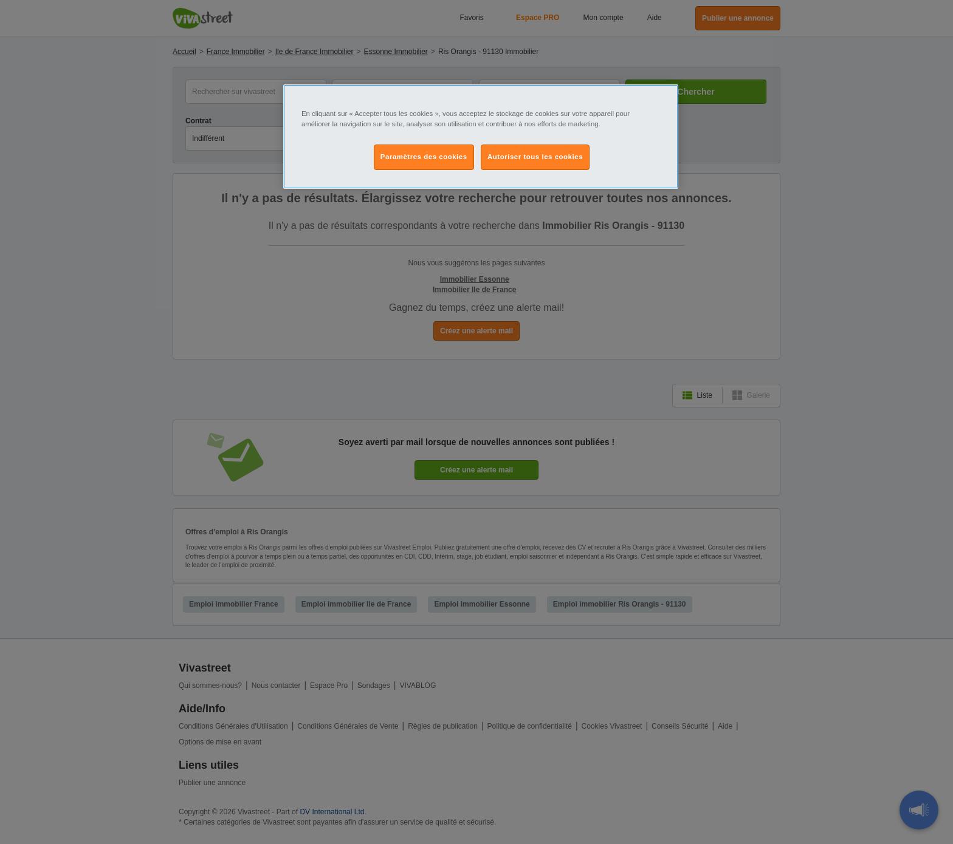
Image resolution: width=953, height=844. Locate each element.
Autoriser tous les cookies (535, 156)
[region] (480, 136)
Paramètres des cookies (423, 156)
